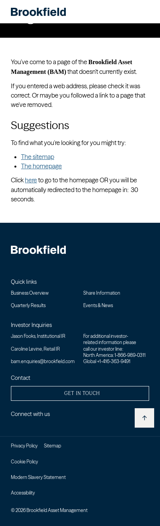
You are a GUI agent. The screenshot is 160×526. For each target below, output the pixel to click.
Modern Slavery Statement (38, 477)
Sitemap (52, 446)
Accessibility (23, 493)
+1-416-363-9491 (113, 361)
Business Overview (30, 293)
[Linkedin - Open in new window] (14, 425)
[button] (80, 393)
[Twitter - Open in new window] (24, 425)
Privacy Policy (24, 446)
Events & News (98, 305)
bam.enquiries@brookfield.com (43, 361)
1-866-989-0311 (130, 355)
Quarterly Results (28, 305)
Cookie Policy (24, 462)
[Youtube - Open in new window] (35, 425)
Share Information (101, 293)
